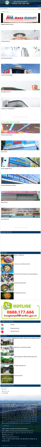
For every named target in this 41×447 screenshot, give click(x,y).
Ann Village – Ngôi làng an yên (20, 365)
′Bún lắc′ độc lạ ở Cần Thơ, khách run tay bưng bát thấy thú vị (26, 274)
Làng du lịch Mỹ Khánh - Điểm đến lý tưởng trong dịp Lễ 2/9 (25, 356)
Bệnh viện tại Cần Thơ (15, 331)
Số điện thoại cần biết (15, 328)
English (32, 445)
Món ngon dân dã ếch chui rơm (20, 292)
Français (37, 445)
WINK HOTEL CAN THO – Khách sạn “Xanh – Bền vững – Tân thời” (27, 338)
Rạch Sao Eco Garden (18, 375)
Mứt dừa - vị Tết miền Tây (19, 255)
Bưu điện (12, 324)
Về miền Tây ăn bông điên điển (20, 282)
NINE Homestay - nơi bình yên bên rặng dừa (22, 347)
